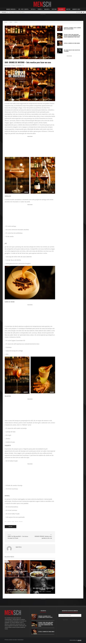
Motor (68, 9)
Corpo (39, 9)
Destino (54, 9)
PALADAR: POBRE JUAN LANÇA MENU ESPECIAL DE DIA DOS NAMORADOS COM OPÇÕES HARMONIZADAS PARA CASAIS (72, 36)
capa (13, 521)
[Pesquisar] (79, 615)
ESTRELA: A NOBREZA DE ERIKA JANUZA (16, 12)
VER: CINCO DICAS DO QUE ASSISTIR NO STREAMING (72, 50)
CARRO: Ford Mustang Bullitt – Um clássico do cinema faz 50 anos (18, 536)
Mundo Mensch (11, 9)
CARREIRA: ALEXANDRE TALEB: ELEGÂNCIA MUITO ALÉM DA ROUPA (72, 28)
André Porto (7, 65)
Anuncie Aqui (76, 9)
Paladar (61, 9)
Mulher (46, 9)
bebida (9, 521)
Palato (13, 65)
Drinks (17, 521)
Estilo (33, 9)
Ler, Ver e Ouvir (23, 9)
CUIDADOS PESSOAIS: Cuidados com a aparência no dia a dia (41, 536)
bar (6, 521)
